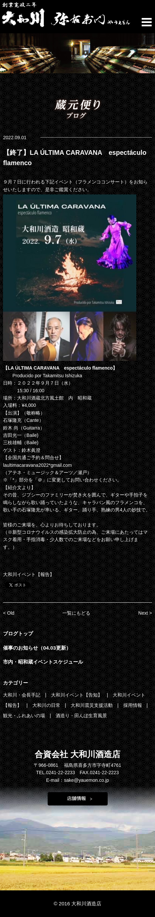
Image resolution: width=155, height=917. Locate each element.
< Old (8, 613)
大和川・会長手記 (22, 695)
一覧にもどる (76, 613)
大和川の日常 (47, 705)
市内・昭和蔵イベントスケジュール (43, 662)
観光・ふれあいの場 (24, 715)
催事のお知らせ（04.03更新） (37, 648)
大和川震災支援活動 (92, 705)
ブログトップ (18, 633)
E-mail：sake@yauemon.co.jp (77, 780)
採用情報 (133, 705)
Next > (145, 613)
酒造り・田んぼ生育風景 (81, 715)
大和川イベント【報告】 (28, 574)
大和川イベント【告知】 (77, 695)
